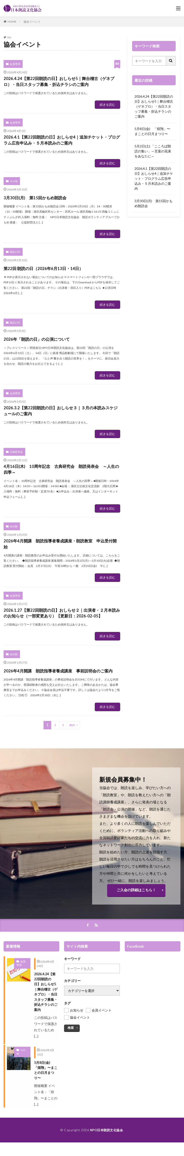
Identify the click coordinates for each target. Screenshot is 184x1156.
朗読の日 (14, 275)
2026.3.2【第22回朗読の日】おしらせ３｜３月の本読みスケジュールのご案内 (61, 434)
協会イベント (32, 21)
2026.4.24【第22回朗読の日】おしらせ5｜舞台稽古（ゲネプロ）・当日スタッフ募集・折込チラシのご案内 (62, 88)
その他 (13, 205)
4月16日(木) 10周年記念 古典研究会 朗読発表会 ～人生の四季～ (59, 497)
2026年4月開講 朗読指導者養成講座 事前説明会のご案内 (60, 719)
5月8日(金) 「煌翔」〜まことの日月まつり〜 (152, 131)
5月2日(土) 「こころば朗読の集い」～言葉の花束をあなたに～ (152, 151)
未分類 (13, 555)
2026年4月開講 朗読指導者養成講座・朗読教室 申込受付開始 (60, 575)
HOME (12, 21)
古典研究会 (15, 477)
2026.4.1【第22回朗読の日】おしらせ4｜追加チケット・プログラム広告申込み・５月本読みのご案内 (62, 159)
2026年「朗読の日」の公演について (51, 360)
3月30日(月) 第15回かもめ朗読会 (48, 221)
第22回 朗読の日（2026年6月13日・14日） (60, 290)
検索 (70, 1080)
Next (72, 778)
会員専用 (14, 63)
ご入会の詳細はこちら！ (136, 943)
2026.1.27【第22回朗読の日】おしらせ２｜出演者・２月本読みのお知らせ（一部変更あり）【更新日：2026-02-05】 (61, 653)
